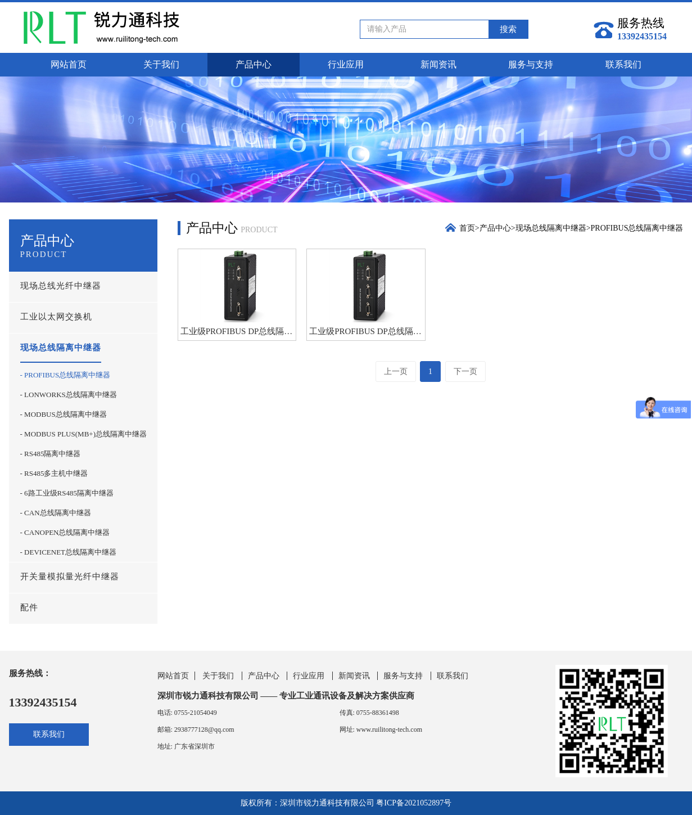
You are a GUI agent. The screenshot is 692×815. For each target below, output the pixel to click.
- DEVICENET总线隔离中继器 (68, 552)
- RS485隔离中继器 (50, 453)
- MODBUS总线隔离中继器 (63, 414)
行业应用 (346, 64)
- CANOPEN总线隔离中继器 (65, 532)
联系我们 (623, 64)
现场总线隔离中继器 (60, 347)
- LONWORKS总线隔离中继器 (68, 394)
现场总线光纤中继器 (60, 285)
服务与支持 (530, 64)
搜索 (508, 29)
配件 (29, 607)
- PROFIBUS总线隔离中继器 (65, 375)
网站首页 (69, 64)
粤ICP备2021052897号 (413, 803)
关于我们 (161, 64)
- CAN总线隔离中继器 (55, 512)
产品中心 (254, 64)
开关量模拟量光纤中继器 (69, 576)
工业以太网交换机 (56, 316)
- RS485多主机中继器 (54, 473)
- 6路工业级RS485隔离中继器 (67, 493)
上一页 (396, 371)
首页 (467, 228)
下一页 (465, 371)
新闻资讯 (438, 64)
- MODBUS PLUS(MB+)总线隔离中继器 (83, 434)
